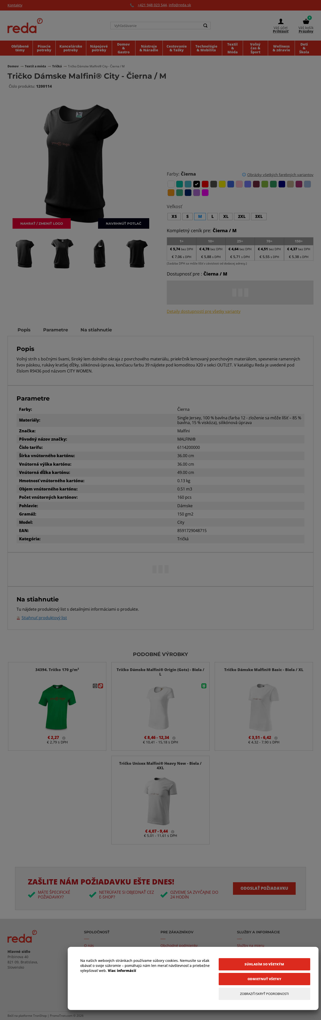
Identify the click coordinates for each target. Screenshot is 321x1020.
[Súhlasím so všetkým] (264, 964)
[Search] (205, 25)
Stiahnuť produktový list (44, 617)
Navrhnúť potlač (123, 223)
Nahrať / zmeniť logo (41, 223)
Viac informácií (122, 970)
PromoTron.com (61, 1015)
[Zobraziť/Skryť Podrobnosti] (264, 994)
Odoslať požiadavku (264, 888)
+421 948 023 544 (152, 5)
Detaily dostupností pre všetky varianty (203, 311)
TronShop (40, 1015)
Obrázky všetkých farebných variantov (280, 174)
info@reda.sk (180, 5)
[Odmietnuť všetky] (264, 979)
